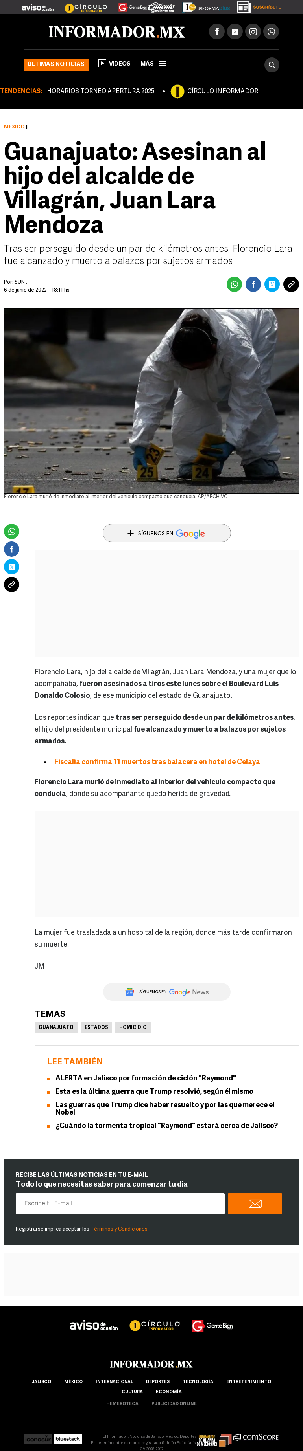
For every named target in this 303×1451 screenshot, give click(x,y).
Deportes (158, 1382)
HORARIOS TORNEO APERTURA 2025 (100, 91)
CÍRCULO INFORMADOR (222, 91)
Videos (114, 63)
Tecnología (198, 1382)
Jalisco (41, 1382)
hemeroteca (122, 1404)
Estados (96, 1027)
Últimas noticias (56, 65)
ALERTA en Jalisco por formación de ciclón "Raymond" (145, 1078)
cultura (132, 1392)
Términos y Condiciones (119, 1229)
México (14, 127)
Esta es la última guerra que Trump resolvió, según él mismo (154, 1092)
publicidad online (174, 1404)
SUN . (21, 282)
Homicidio (133, 1027)
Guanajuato (56, 1027)
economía (169, 1392)
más (153, 64)
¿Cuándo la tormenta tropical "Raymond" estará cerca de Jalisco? (166, 1126)
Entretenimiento (248, 1382)
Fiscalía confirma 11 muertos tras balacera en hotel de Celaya (157, 762)
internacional (114, 1382)
